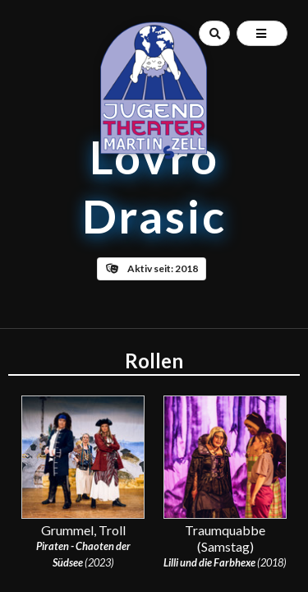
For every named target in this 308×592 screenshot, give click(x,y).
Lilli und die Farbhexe (209, 562)
